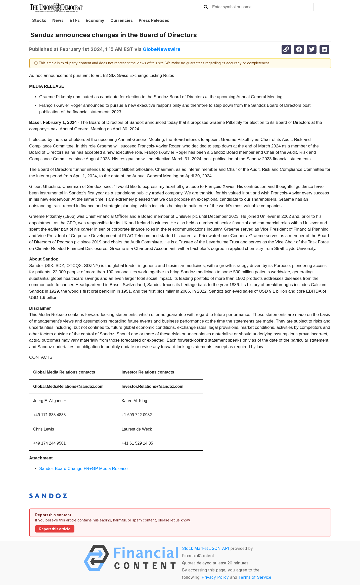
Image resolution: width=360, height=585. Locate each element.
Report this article (54, 529)
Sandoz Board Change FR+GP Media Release (83, 468)
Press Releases (154, 20)
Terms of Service (254, 577)
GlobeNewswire (162, 49)
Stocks (39, 20)
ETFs (75, 20)
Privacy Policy (215, 577)
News (58, 20)
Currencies (121, 20)
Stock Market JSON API (205, 548)
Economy (95, 20)
